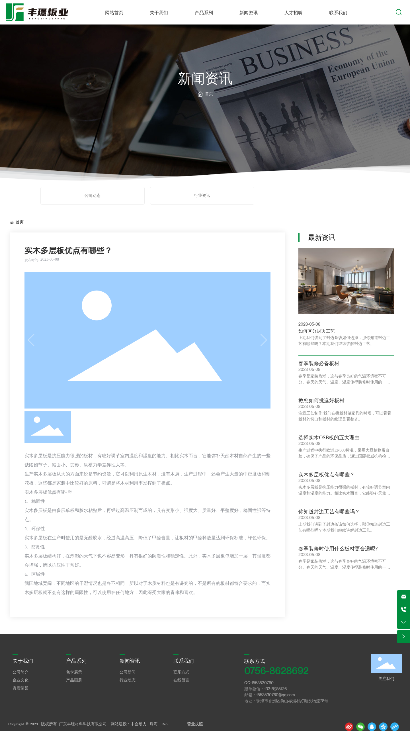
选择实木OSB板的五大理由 (329, 437)
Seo (164, 724)
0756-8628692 (276, 670)
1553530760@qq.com (275, 694)
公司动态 (93, 195)
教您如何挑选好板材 (321, 400)
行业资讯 (202, 195)
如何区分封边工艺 (316, 331)
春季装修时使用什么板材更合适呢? (338, 549)
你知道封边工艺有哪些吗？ (329, 511)
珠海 (154, 724)
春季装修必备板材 (318, 363)
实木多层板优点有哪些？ (326, 474)
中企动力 (139, 724)
